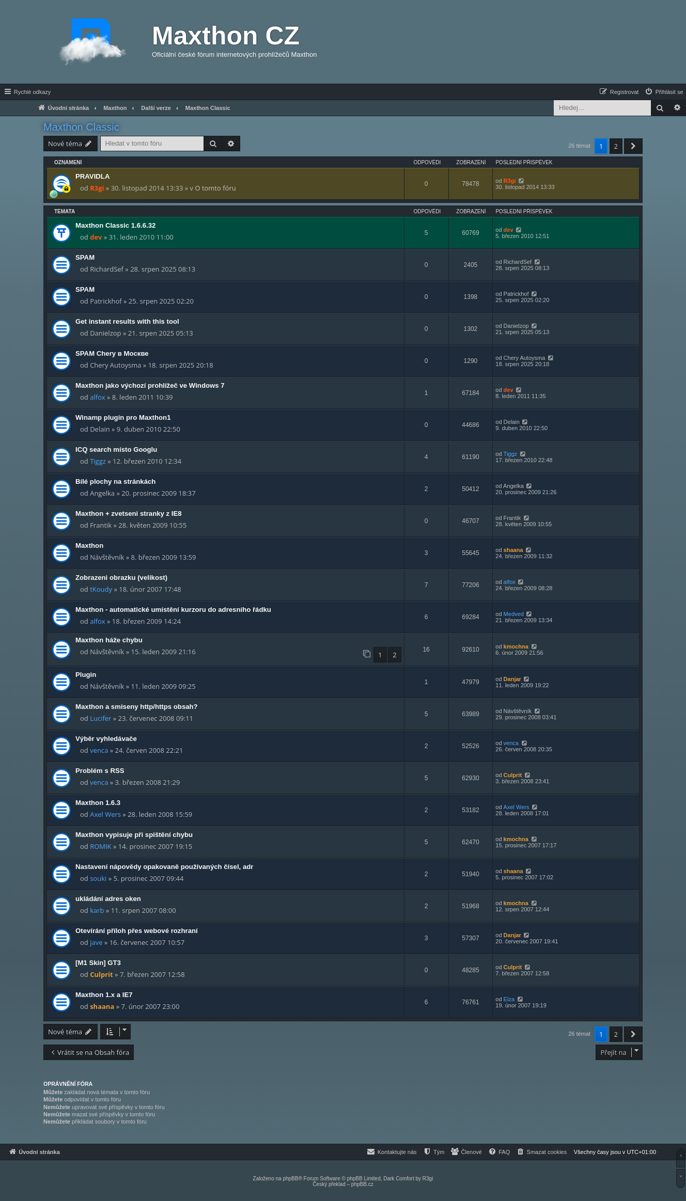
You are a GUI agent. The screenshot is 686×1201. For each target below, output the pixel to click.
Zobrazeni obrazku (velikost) (121, 577)
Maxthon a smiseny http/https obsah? (136, 706)
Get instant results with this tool (127, 321)
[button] (633, 146)
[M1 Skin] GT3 (98, 963)
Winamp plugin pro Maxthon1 (123, 417)
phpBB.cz (362, 1184)
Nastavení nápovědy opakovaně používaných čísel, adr (164, 867)
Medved (514, 614)
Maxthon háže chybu (109, 640)
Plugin (85, 674)
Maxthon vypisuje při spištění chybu (134, 835)
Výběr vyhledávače (106, 738)
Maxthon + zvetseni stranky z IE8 (128, 513)
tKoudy (101, 589)
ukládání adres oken (108, 899)
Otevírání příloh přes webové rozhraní (136, 931)
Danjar (512, 679)
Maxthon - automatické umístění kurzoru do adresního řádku (173, 609)
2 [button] (616, 146)
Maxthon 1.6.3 (97, 803)
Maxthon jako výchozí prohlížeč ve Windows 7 (150, 385)
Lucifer (100, 718)
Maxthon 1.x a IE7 (104, 995)
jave (96, 942)
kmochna (516, 646)
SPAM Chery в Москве (112, 353)
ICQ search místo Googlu (116, 449)
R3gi (97, 188)
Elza (509, 999)
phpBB (290, 1178)
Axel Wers (105, 814)
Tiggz (98, 461)
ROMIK (100, 846)
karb (97, 910)
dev (96, 237)
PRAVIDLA (92, 176)
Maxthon (89, 545)
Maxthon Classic (81, 127)
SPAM (85, 257)
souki (98, 878)
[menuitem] (664, 92)
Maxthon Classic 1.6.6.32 (115, 225)
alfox (97, 397)
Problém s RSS (99, 771)
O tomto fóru (215, 188)
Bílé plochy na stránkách (115, 481)
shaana (513, 550)
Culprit (513, 775)
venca (99, 750)
